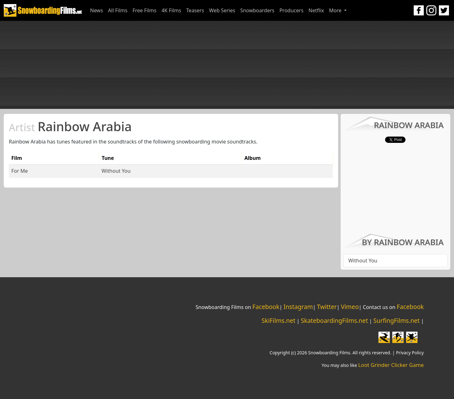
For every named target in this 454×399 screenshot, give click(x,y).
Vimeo (350, 306)
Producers (291, 10)
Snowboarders (257, 10)
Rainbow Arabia (70, 126)
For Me (19, 170)
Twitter (327, 306)
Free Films (144, 10)
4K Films (171, 10)
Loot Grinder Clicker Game (391, 364)
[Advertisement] (227, 65)
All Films (118, 10)
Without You (116, 170)
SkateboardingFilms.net (334, 320)
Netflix (316, 10)
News (96, 10)
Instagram (298, 306)
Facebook (265, 306)
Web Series (222, 10)
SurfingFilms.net (396, 320)
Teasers (195, 10)
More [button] (336, 10)
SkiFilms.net (278, 320)
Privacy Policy (410, 353)
